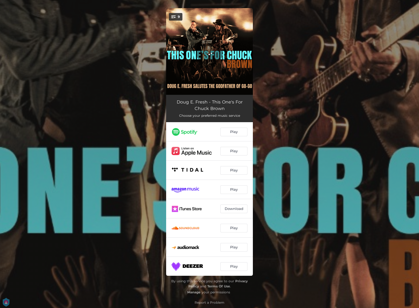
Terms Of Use (218, 286)
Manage (194, 292)
